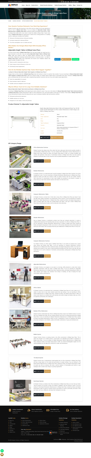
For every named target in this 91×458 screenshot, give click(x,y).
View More (47, 161)
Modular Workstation (39, 172)
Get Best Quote (66, 59)
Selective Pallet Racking (63, 440)
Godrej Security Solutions (46, 5)
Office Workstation (27, 21)
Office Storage (42, 437)
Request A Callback (57, 137)
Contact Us (79, 5)
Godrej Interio (35, 5)
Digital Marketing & (78, 455)
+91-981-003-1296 (30, 450)
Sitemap (10, 446)
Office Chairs (42, 436)
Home (23, 5)
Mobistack (62, 446)
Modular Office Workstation (40, 321)
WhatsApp (75, 59)
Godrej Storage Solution (61, 5)
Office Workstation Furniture (41, 147)
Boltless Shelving (63, 438)
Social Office (24, 439)
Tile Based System (38, 370)
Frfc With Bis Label (76, 441)
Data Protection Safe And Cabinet (77, 443)
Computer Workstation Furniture (42, 246)
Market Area (11, 447)
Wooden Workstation (39, 221)
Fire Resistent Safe (76, 439)
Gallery (70, 5)
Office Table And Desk (26, 437)
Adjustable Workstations (40, 271)
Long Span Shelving (64, 445)
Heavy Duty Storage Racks (64, 449)
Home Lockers (75, 438)
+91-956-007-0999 (39, 450)
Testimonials (11, 439)
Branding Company (78, 456)
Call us (57, 59)
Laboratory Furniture (43, 439)
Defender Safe (75, 446)
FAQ (10, 437)
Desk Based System (39, 395)
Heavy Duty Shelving (64, 443)
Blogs (74, 5)
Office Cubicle (37, 296)
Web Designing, (70, 455)
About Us (28, 5)
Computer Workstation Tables (41, 197)
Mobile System (37, 345)
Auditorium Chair (25, 441)
